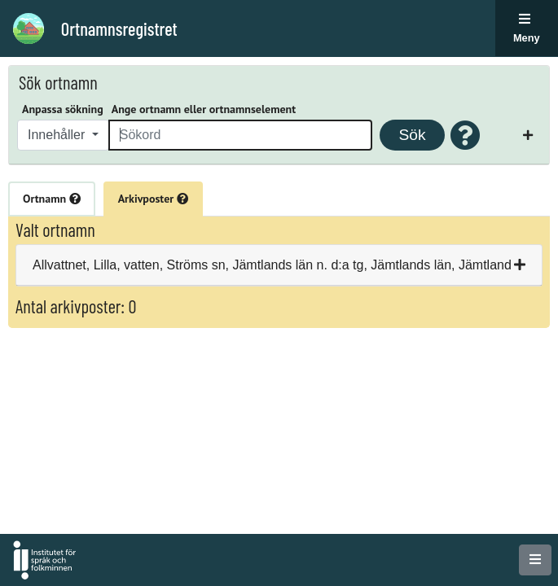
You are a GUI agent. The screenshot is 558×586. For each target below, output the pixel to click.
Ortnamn (52, 198)
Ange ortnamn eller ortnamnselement (204, 109)
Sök (411, 134)
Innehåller (58, 135)
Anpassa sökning (62, 109)
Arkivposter (153, 198)
